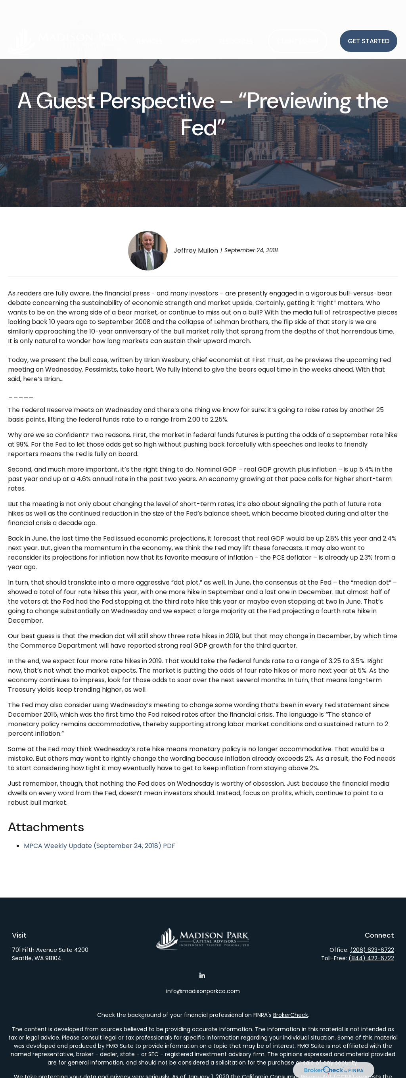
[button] (149, 18)
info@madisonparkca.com (203, 991)
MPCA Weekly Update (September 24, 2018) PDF (99, 845)
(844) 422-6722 (371, 958)
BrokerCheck (290, 1015)
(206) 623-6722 (372, 950)
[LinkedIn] (202, 975)
